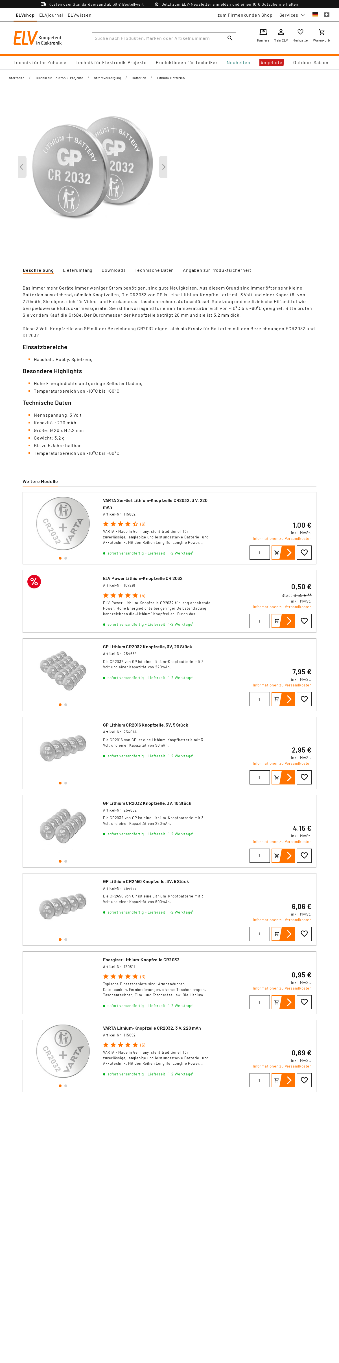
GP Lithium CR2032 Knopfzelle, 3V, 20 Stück (147, 646)
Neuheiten (238, 62)
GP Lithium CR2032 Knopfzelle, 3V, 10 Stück (147, 803)
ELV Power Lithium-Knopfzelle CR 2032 (143, 578)
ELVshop (25, 15)
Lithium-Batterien (171, 78)
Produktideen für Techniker (187, 62)
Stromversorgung (107, 78)
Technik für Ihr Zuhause (40, 62)
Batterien (139, 78)
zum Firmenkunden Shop (245, 15)
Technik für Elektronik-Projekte (111, 62)
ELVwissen (80, 15)
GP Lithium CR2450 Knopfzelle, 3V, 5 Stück (146, 881)
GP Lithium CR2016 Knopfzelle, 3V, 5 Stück (145, 724)
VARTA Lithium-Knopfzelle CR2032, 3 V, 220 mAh (152, 1028)
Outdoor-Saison (311, 62)
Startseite (16, 78)
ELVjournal (51, 15)
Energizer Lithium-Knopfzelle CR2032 (141, 959)
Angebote (272, 62)
